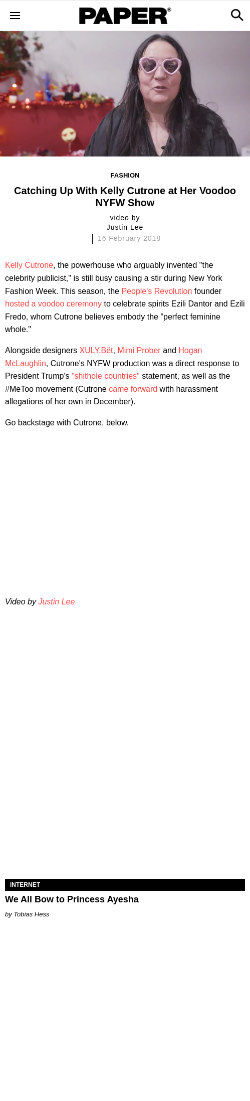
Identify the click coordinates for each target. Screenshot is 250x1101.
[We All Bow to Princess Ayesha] (125, 818)
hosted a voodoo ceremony (53, 303)
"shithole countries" (106, 376)
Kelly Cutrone (29, 265)
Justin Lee (56, 601)
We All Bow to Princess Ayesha (72, 899)
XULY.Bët (96, 350)
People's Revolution (156, 291)
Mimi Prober (138, 350)
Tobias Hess (31, 914)
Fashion (125, 175)
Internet (25, 884)
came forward (133, 389)
